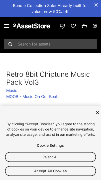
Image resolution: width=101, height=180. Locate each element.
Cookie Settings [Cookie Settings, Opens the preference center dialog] (50, 145)
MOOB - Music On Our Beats (32, 96)
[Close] (98, 112)
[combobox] (50, 44)
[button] (84, 26)
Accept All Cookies (50, 171)
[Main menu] (7, 26)
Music (11, 90)
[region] (50, 143)
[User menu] (94, 26)
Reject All (50, 157)
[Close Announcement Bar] (96, 5)
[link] (73, 26)
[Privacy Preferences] (62, 26)
